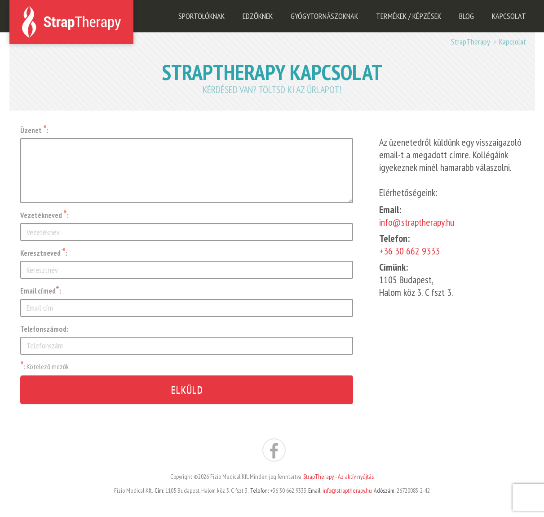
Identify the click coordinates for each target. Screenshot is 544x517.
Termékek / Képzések (408, 16)
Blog (466, 16)
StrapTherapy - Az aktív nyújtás (338, 476)
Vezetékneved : (44, 215)
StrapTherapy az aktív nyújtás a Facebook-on (274, 450)
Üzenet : (34, 130)
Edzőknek (258, 16)
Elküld (187, 390)
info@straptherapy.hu (416, 222)
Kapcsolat (509, 16)
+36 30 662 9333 (409, 251)
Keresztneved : (43, 253)
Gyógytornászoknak (324, 16)
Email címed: (40, 290)
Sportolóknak (201, 16)
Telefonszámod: (44, 329)
